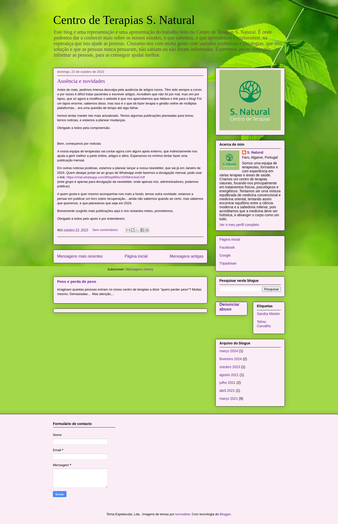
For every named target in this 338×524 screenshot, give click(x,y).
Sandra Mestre (268, 314)
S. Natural (255, 152)
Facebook (227, 247)
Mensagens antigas (186, 256)
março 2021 (228, 399)
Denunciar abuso (229, 306)
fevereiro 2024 (230, 359)
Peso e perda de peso (76, 281)
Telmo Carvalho (264, 324)
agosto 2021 (229, 375)
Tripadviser (228, 263)
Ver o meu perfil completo (239, 225)
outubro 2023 (229, 367)
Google (225, 255)
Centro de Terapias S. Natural (124, 19)
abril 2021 (227, 391)
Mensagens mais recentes (80, 256)
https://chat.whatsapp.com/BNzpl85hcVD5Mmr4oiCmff (106, 177)
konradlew (182, 514)
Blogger (225, 514)
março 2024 (228, 351)
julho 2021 (227, 383)
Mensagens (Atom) (139, 269)
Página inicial (136, 256)
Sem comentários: (105, 230)
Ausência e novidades (81, 81)
